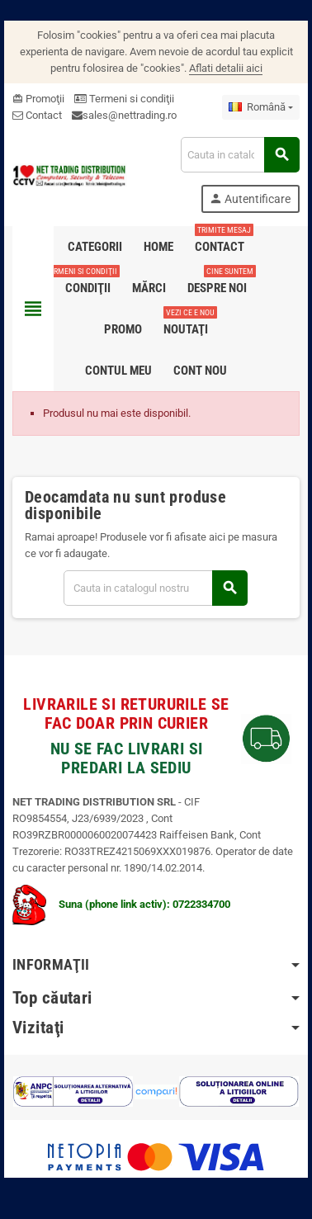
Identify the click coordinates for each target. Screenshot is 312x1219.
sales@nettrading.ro (130, 115)
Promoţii (38, 98)
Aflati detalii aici (225, 68)
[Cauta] (240, 154)
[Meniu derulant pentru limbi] (261, 107)
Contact (37, 115)
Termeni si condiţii (124, 98)
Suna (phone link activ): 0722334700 (121, 904)
